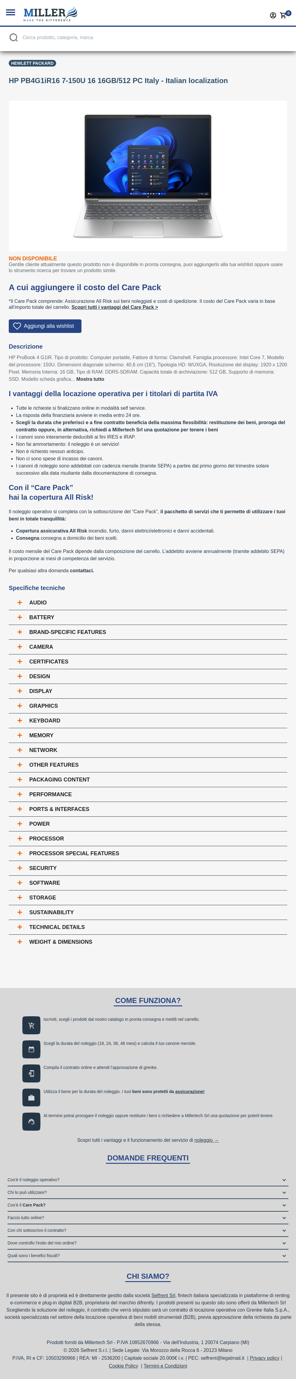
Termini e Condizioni (165, 1365)
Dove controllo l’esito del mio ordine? (42, 1243)
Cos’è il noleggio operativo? (33, 1179)
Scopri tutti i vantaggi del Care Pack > (115, 307)
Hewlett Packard (32, 63)
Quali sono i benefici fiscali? (34, 1255)
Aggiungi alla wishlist (49, 326)
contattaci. (82, 570)
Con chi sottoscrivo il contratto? (37, 1230)
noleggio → (206, 1140)
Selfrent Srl (163, 1295)
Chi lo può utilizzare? (27, 1192)
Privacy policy (264, 1358)
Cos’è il (27, 1205)
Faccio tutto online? (26, 1217)
